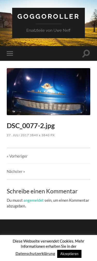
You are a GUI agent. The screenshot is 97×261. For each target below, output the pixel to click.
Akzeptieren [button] (69, 254)
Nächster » (16, 171)
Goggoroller (48, 16)
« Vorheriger (17, 156)
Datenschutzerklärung (35, 253)
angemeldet (34, 200)
